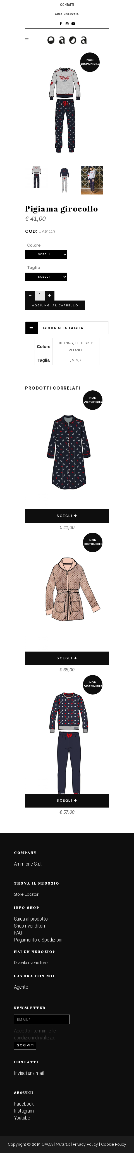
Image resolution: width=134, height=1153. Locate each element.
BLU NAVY (66, 343)
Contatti (67, 5)
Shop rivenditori (29, 926)
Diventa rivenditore (30, 962)
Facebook (24, 1104)
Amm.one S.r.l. (28, 864)
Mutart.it (63, 1144)
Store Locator (26, 894)
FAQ (18, 932)
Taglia (33, 267)
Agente (21, 987)
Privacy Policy (85, 1144)
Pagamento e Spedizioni (38, 939)
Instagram (24, 1111)
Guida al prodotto (31, 919)
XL (81, 360)
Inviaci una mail (29, 1073)
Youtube (22, 1117)
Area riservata (67, 14)
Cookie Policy (113, 1144)
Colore (34, 245)
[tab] (67, 327)
